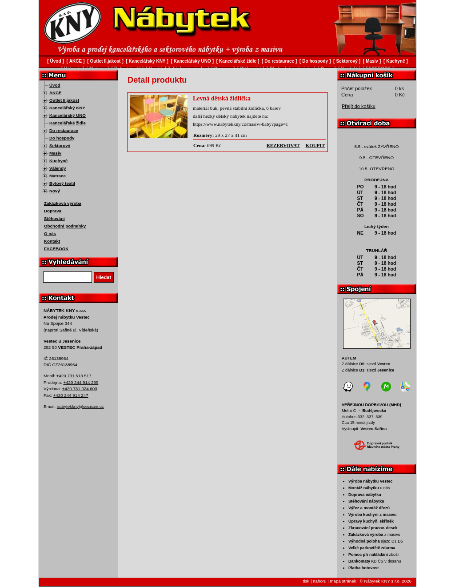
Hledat (104, 277)
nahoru (319, 581)
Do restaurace (63, 130)
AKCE (55, 92)
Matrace (57, 175)
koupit (315, 145)
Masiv (55, 153)
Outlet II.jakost (64, 100)
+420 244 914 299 (80, 382)
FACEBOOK (56, 248)
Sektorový (59, 145)
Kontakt (52, 241)
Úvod (54, 85)
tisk (306, 581)
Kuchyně (58, 160)
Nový (54, 190)
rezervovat (283, 145)
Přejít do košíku (358, 106)
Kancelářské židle (67, 122)
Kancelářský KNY (67, 107)
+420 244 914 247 (70, 395)
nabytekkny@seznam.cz (80, 406)
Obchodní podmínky (65, 226)
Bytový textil (62, 183)
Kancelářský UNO (67, 115)
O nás (50, 233)
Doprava (52, 210)
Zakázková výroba (62, 203)
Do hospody (61, 138)
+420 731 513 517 (74, 375)
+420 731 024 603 (79, 388)
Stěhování (54, 218)
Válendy (57, 168)
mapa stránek (343, 581)
